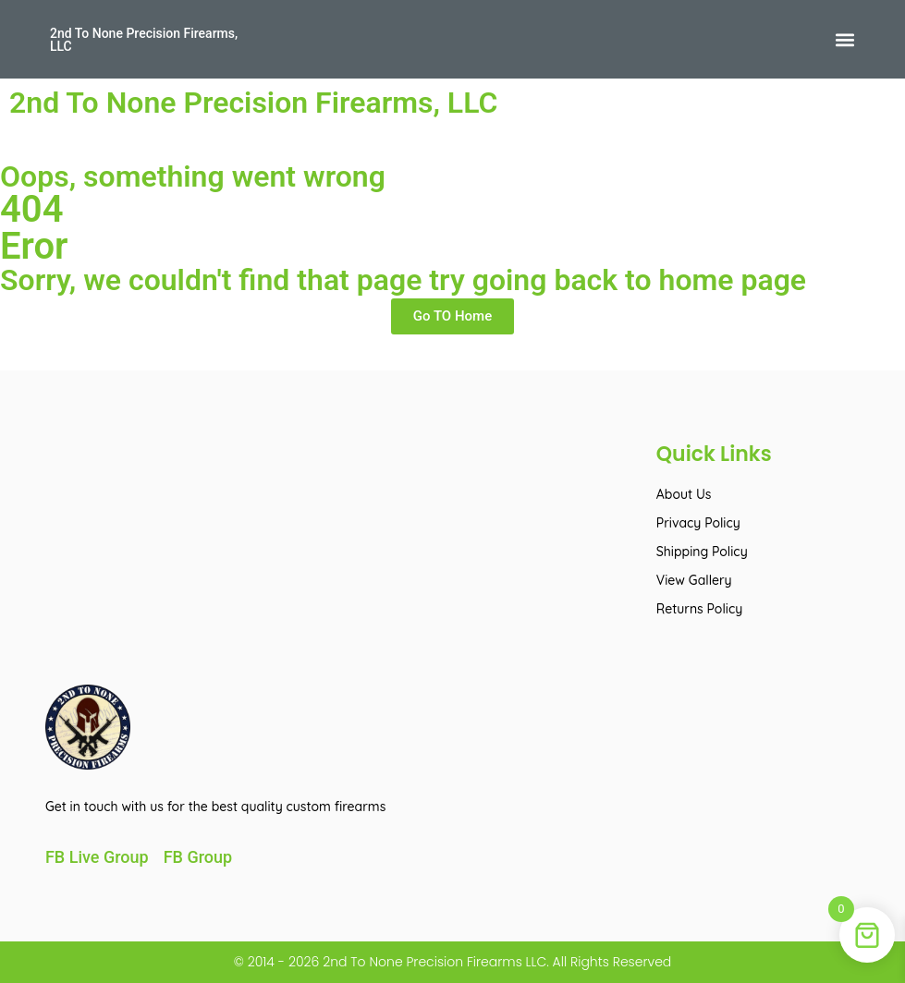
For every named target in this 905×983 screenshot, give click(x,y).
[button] (844, 39)
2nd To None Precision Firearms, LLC (144, 40)
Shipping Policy (702, 551)
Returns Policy (699, 609)
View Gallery (694, 580)
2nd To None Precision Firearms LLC (432, 962)
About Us (684, 494)
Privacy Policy (698, 523)
